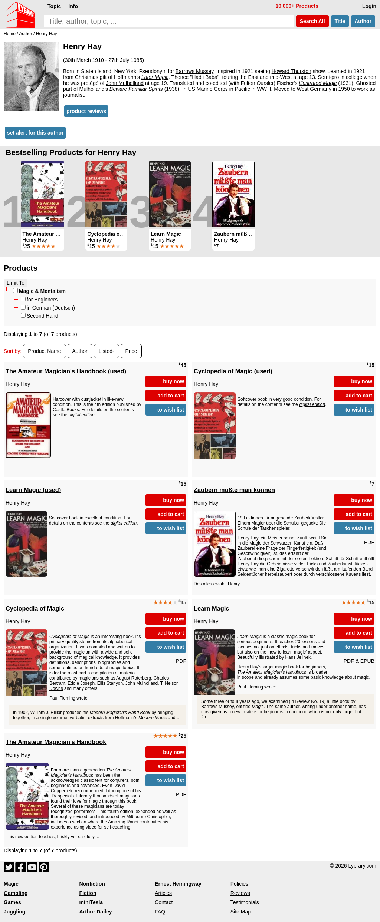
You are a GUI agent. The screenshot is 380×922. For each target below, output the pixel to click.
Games (12, 902)
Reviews (240, 893)
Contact (164, 902)
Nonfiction (92, 884)
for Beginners (39, 300)
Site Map (240, 912)
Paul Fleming (62, 698)
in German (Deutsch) (48, 308)
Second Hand (39, 316)
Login (369, 6)
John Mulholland (125, 83)
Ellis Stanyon (110, 683)
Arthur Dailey (95, 912)
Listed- (106, 351)
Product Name (44, 351)
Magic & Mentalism (39, 291)
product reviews (86, 111)
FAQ (160, 912)
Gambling (16, 893)
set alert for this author (35, 133)
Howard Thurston (291, 71)
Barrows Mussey (194, 71)
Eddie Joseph (81, 683)
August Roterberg (133, 678)
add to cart (170, 396)
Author (363, 21)
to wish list (170, 410)
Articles (163, 893)
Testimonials (244, 902)
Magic (11, 884)
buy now (173, 381)
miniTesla (91, 902)
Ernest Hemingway (178, 884)
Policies (239, 884)
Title (340, 21)
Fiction (87, 893)
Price (131, 351)
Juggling (14, 912)
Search (312, 21)
